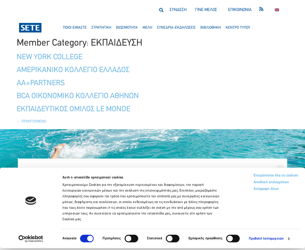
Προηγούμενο (31, 121)
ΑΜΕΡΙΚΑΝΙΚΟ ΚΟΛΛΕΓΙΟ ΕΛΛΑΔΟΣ (73, 70)
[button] (161, 10)
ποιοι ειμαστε (75, 28)
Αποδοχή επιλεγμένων (250, 185)
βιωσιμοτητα (127, 28)
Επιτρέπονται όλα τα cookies (255, 178)
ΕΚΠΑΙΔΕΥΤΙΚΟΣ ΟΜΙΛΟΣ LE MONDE (73, 109)
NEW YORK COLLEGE (49, 57)
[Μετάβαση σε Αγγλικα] (276, 10)
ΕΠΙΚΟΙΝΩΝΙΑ (240, 10)
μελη (147, 28)
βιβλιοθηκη (210, 28)
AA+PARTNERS (41, 83)
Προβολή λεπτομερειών (266, 240)
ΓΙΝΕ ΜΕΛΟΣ (206, 10)
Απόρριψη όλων (245, 192)
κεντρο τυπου (238, 28)
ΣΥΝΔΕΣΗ (178, 10)
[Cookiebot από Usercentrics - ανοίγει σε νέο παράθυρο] (31, 240)
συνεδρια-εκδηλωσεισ (176, 28)
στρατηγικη (101, 28)
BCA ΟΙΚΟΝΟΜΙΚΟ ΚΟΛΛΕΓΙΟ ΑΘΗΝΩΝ (78, 96)
